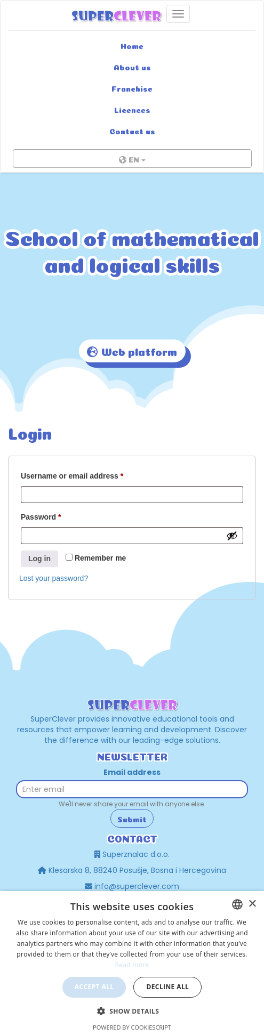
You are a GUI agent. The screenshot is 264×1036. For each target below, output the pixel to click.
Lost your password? (53, 578)
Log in (39, 558)
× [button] (252, 904)
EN (132, 160)
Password (41, 517)
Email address (132, 772)
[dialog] (132, 963)
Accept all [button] (94, 986)
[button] (132, 1011)
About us (132, 66)
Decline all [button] (167, 986)
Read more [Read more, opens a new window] (132, 964)
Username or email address (72, 476)
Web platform (132, 352)
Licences (132, 109)
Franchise (132, 88)
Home (132, 45)
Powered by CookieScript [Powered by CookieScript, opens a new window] (132, 1027)
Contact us (132, 130)
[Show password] (232, 535)
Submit (132, 818)
